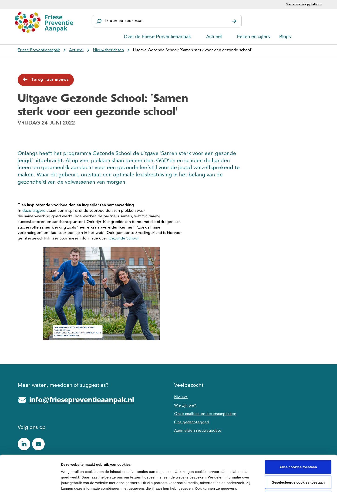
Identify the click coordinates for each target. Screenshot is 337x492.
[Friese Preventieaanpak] (44, 22)
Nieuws (181, 397)
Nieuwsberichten (108, 50)
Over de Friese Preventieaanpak (157, 36)
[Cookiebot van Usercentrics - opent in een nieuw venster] (30, 482)
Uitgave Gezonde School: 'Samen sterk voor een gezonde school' (192, 50)
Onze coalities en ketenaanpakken (205, 414)
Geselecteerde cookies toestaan (298, 446)
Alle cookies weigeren (298, 461)
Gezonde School (123, 238)
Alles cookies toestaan (298, 431)
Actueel (214, 36)
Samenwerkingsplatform (304, 4)
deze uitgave (33, 211)
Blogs (285, 36)
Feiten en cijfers (253, 36)
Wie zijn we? (185, 406)
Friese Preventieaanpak (39, 50)
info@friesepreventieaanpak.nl (81, 399)
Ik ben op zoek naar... (125, 21)
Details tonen (251, 483)
